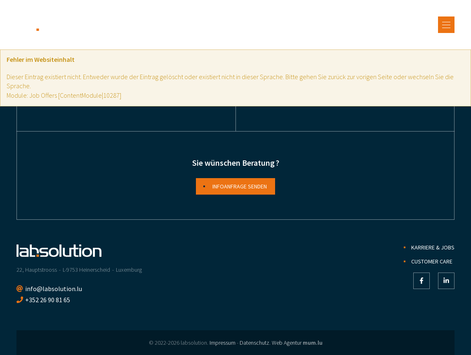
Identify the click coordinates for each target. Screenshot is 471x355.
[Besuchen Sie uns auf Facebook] (421, 281)
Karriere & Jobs (433, 247)
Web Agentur (286, 342)
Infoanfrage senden (239, 186)
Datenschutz (254, 342)
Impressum (223, 342)
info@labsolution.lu (53, 288)
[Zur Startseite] (58, 25)
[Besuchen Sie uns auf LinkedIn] (446, 281)
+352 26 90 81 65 (47, 300)
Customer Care (431, 261)
